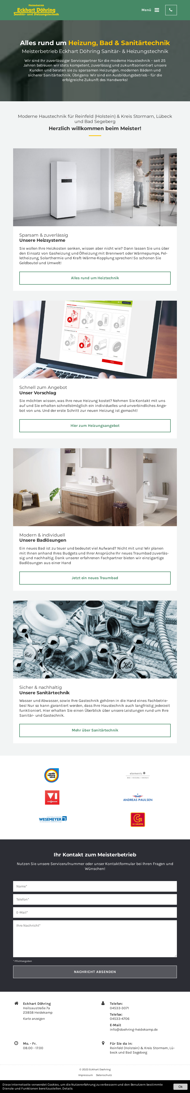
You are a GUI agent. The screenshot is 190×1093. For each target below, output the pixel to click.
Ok (180, 1087)
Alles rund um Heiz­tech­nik (95, 278)
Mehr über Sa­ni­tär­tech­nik (95, 730)
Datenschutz (104, 1075)
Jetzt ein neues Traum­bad (95, 578)
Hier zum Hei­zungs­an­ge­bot (95, 425)
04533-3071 (119, 1008)
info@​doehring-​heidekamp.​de (134, 1030)
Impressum (85, 1075)
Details (67, 1088)
